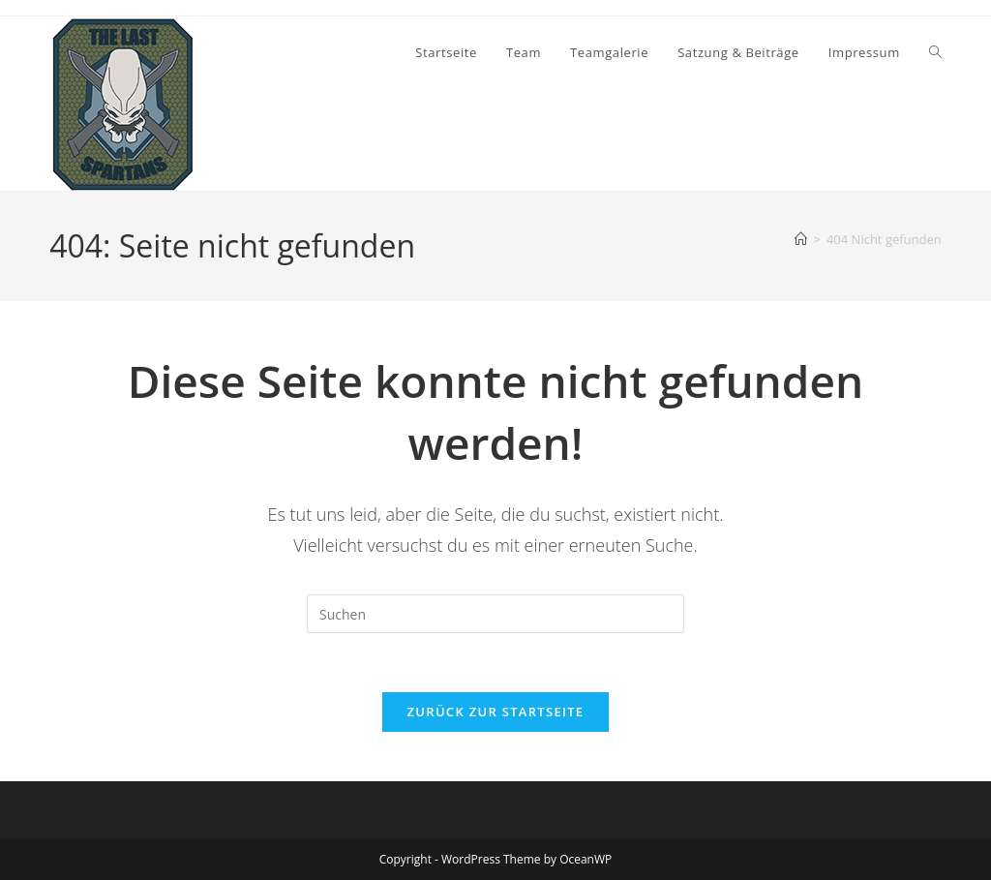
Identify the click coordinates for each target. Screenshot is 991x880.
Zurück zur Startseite (496, 711)
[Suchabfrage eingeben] (495, 613)
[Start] (801, 239)
